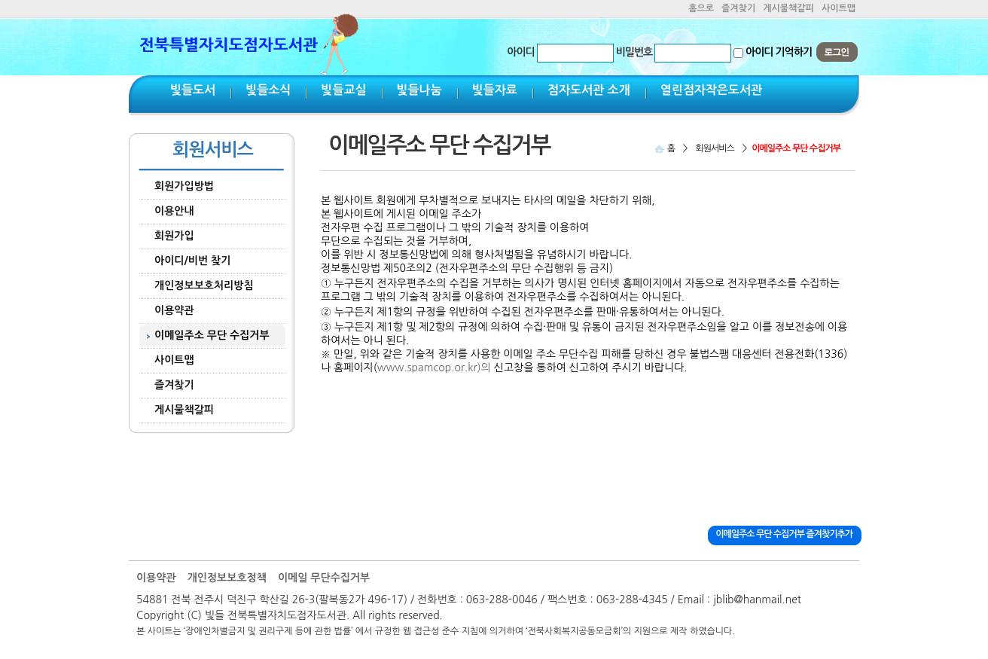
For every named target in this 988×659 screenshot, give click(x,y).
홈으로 (701, 8)
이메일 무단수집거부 (324, 577)
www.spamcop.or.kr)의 (434, 367)
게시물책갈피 (788, 8)
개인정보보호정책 (227, 577)
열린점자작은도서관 (711, 90)
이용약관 (156, 577)
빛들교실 (343, 90)
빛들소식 (268, 90)
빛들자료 (494, 90)
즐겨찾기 (738, 8)
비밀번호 (634, 52)
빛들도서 (192, 90)
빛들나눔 (419, 90)
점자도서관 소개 (588, 90)
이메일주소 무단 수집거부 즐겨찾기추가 (783, 533)
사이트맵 (838, 8)
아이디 (520, 52)
